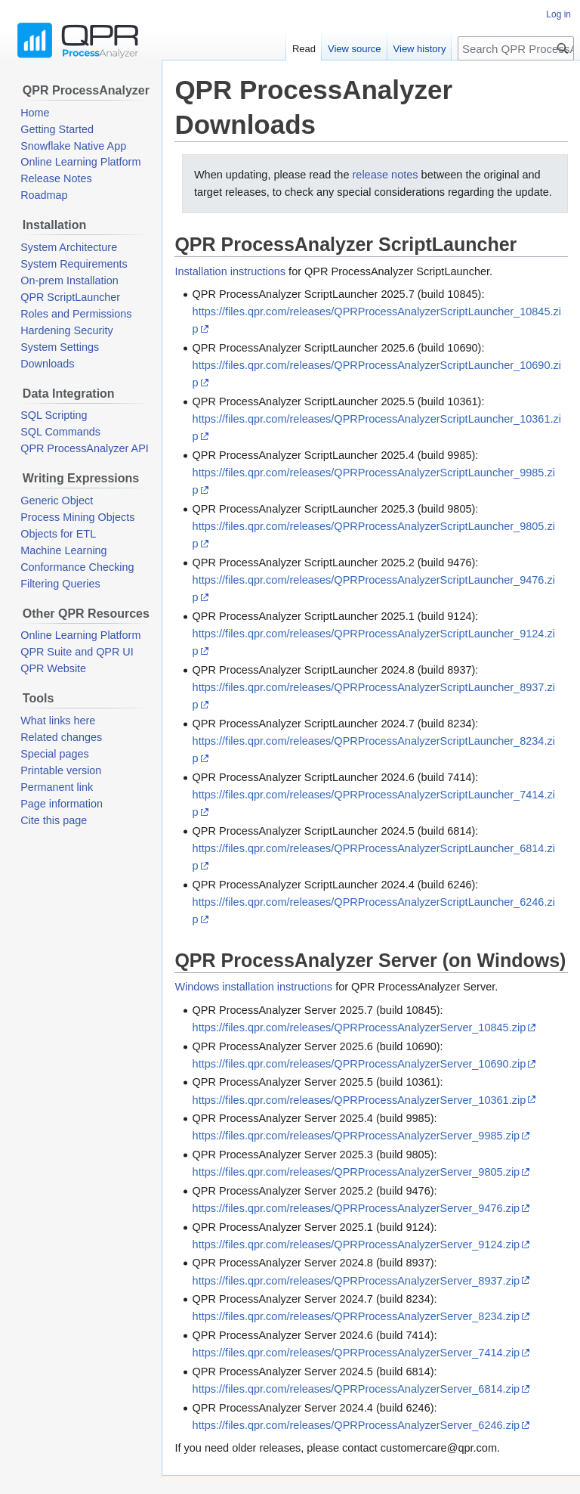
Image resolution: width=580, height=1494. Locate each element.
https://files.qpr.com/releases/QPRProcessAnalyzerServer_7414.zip (356, 1353)
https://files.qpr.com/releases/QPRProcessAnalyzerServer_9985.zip (356, 1136)
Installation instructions (229, 271)
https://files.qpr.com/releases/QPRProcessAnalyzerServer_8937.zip (356, 1281)
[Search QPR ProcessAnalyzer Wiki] (516, 48)
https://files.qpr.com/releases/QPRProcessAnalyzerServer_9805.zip (356, 1172)
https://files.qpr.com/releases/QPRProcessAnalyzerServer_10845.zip (359, 1027)
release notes (385, 175)
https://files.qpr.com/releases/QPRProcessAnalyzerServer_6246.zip (356, 1425)
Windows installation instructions (253, 987)
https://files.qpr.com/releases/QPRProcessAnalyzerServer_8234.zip (356, 1316)
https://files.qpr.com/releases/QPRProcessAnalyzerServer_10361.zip (359, 1100)
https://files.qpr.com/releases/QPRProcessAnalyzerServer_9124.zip (356, 1244)
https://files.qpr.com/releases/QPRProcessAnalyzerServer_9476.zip (356, 1208)
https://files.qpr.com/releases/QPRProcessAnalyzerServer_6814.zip (356, 1389)
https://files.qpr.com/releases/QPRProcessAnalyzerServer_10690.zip (359, 1064)
